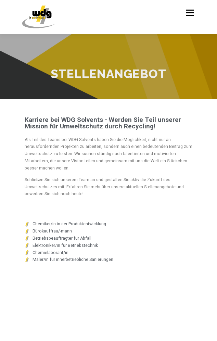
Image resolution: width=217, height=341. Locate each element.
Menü (189, 13)
